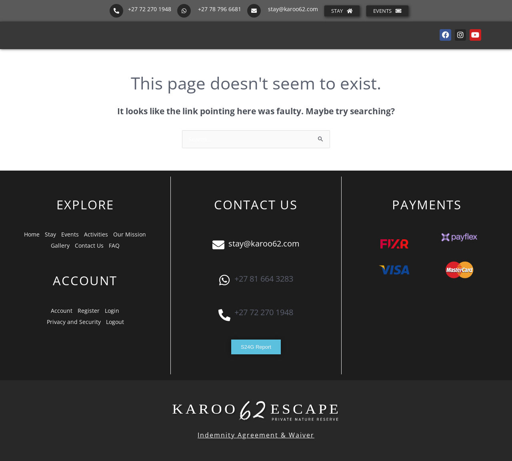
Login (112, 310)
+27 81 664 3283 (263, 278)
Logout (115, 322)
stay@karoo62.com (293, 9)
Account (61, 310)
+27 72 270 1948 (149, 9)
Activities (96, 234)
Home (32, 234)
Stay (50, 234)
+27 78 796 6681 (219, 9)
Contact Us (89, 245)
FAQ (114, 245)
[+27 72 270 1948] (116, 11)
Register (89, 310)
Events (70, 234)
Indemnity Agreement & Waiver (256, 435)
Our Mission (129, 234)
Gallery (60, 245)
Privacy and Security (74, 322)
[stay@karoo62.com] (254, 11)
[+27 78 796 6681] (184, 11)
